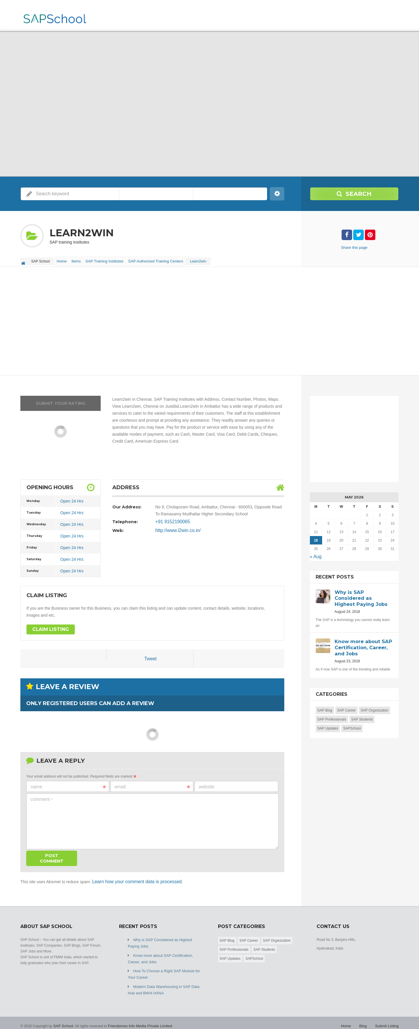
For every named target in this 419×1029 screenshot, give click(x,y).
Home (63, 260)
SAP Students (362, 714)
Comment (41, 796)
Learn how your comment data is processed (131, 878)
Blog (364, 1017)
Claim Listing (48, 626)
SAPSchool (352, 723)
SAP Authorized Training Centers (164, 260)
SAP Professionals (331, 714)
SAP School (62, 1017)
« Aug (315, 553)
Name (68, 784)
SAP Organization (374, 705)
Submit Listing (388, 1017)
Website (206, 783)
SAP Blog (324, 705)
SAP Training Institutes (112, 260)
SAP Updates (327, 723)
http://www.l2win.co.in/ (175, 527)
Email (152, 784)
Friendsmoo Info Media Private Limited (136, 1017)
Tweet (150, 656)
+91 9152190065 (170, 518)
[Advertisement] (195, 318)
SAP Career (346, 705)
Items (81, 260)
